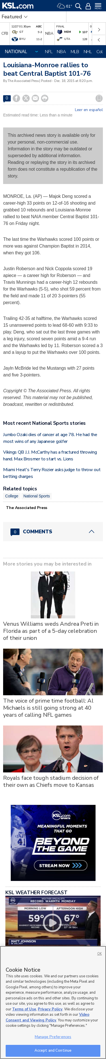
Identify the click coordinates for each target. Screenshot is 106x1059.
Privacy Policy (50, 1009)
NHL (88, 52)
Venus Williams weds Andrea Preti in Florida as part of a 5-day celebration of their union (51, 631)
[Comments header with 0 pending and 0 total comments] (53, 531)
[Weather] (64, 5)
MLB (75, 52)
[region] (53, 1002)
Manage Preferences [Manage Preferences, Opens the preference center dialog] (53, 1036)
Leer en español (89, 110)
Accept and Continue (53, 1050)
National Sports (36, 496)
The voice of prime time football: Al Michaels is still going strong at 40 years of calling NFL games (48, 708)
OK (99, 954)
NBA (61, 52)
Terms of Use (24, 1009)
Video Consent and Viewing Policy (47, 1017)
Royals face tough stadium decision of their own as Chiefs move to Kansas (51, 781)
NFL (48, 52)
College (11, 496)
